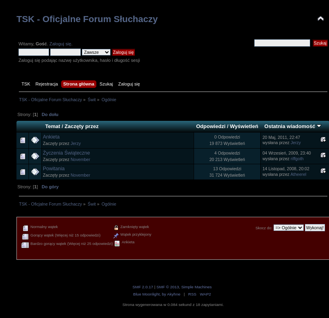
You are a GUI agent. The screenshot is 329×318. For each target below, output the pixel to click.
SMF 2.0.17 (143, 287)
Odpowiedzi (210, 126)
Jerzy (76, 143)
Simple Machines (196, 287)
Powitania (54, 168)
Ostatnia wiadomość (292, 126)
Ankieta (51, 137)
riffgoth (297, 158)
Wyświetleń (244, 126)
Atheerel (298, 174)
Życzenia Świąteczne (66, 153)
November (80, 159)
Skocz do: (263, 228)
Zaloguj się (60, 43)
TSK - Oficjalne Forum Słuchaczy (87, 19)
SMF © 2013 (167, 287)
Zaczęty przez (82, 126)
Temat (52, 126)
